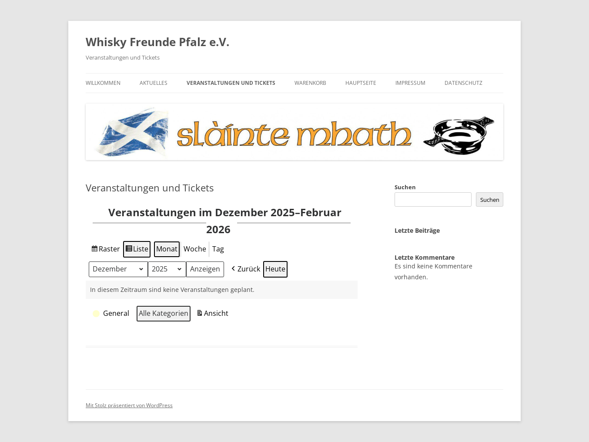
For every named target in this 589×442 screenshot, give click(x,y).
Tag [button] (218, 248)
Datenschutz (463, 83)
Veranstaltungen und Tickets (231, 83)
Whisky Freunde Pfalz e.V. (157, 42)
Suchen (405, 187)
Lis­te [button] (137, 250)
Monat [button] (166, 248)
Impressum (410, 83)
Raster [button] (105, 250)
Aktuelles (153, 83)
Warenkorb (310, 83)
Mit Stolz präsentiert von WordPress (129, 405)
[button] (112, 313)
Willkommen (103, 83)
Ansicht (213, 315)
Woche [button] (195, 248)
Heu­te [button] (275, 268)
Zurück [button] (245, 269)
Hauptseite (360, 83)
